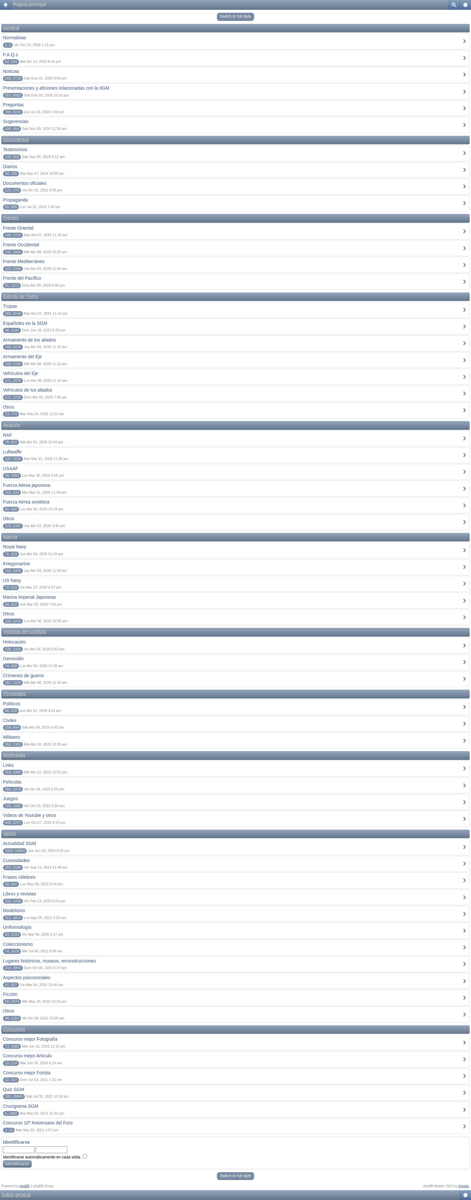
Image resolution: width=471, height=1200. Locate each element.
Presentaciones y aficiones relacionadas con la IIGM (56, 88)
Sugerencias (15, 121)
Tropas (10, 306)
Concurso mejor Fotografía (30, 1039)
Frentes (11, 218)
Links (8, 765)
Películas (12, 782)
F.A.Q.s (10, 54)
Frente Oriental (18, 228)
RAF (7, 435)
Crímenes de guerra (23, 675)
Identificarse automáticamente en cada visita (45, 1157)
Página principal (29, 4)
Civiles (9, 720)
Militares (11, 737)
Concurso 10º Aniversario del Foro (38, 1122)
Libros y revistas (19, 893)
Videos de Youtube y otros (29, 815)
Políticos (11, 703)
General (11, 27)
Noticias (11, 71)
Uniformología (17, 927)
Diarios (10, 166)
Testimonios (15, 149)
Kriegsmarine (16, 563)
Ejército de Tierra (20, 296)
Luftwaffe (12, 451)
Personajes (14, 693)
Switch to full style (235, 16)
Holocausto (14, 641)
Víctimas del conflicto (24, 631)
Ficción (10, 994)
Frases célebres (19, 877)
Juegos (10, 798)
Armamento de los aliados (29, 340)
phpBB (24, 1186)
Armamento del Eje (22, 356)
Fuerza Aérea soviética (26, 501)
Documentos (16, 139)
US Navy (12, 580)
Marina (10, 536)
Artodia (464, 1186)
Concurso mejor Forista (27, 1072)
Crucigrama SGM (20, 1106)
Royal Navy (14, 546)
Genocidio (13, 658)
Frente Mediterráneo (23, 261)
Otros (8, 407)
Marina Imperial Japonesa (29, 597)
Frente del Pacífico (22, 278)
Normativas (14, 37)
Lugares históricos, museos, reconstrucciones (49, 960)
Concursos (14, 1029)
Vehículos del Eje (20, 373)
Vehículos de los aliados (27, 390)
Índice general (16, 1194)
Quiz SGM (13, 1089)
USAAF (10, 468)
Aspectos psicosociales (26, 977)
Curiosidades (16, 860)
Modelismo (14, 910)
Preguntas (13, 104)
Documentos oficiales (24, 183)
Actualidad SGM (19, 843)
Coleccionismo (18, 944)
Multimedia (14, 755)
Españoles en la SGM (25, 323)
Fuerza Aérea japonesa (26, 485)
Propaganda (15, 200)
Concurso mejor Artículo (27, 1055)
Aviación (12, 425)
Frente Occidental (21, 244)
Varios (9, 833)
